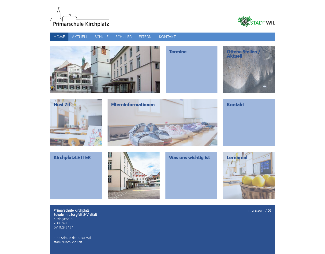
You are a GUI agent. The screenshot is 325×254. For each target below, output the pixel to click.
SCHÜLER (124, 36)
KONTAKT (167, 36)
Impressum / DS (259, 210)
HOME (59, 36)
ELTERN (145, 36)
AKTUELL (80, 36)
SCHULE (101, 36)
